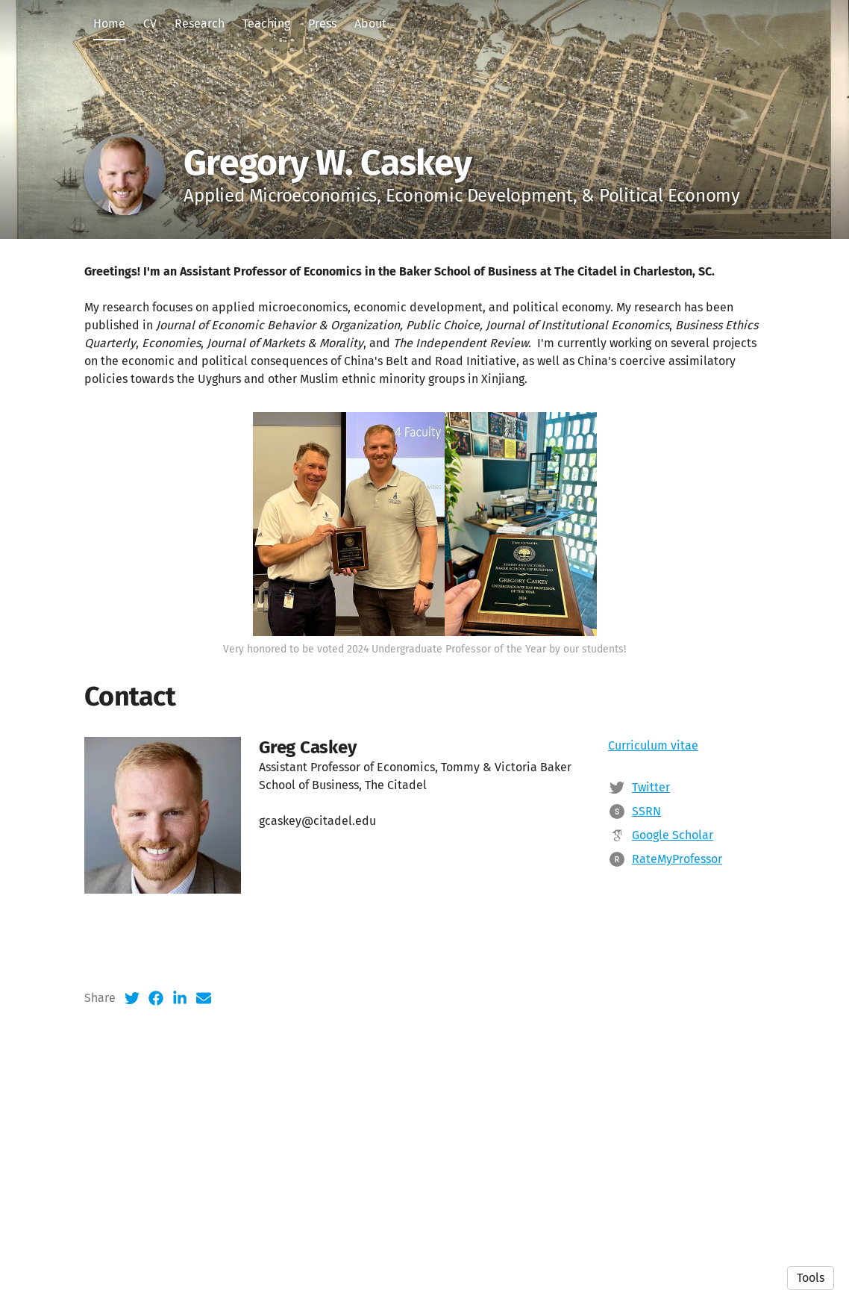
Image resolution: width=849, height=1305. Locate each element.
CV (150, 23)
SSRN (646, 942)
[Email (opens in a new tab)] (203, 1128)
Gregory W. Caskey (328, 162)
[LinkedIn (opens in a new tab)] (179, 1128)
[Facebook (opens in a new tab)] (155, 1128)
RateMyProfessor (677, 989)
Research (200, 23)
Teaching (266, 23)
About (370, 23)
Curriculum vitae (653, 876)
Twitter (651, 918)
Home (109, 23)
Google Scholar (672, 966)
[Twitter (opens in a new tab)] (132, 1128)
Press (322, 23)
